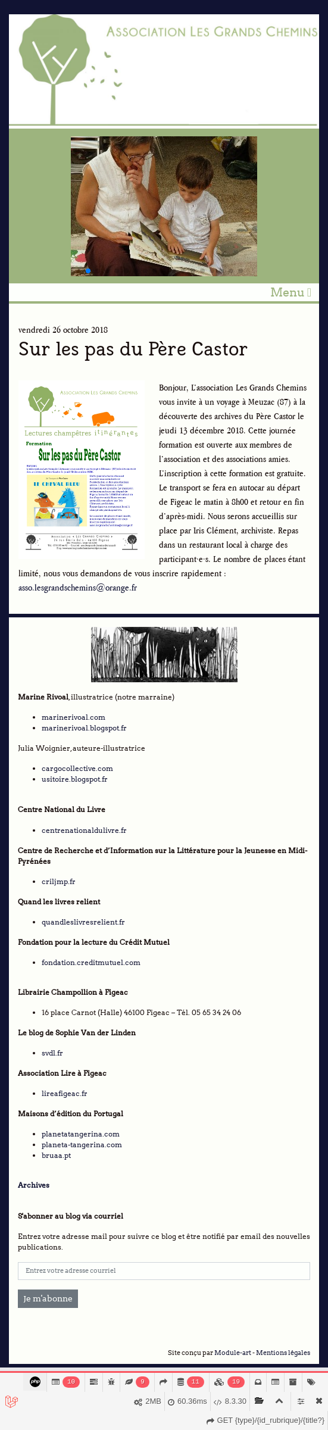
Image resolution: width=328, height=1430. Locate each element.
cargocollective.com (77, 768)
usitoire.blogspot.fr (75, 779)
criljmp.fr (59, 881)
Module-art (232, 1353)
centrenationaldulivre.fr (84, 830)
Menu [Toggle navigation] (290, 292)
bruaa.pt (56, 1155)
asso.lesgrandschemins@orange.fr (77, 587)
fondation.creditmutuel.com (91, 962)
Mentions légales (283, 1353)
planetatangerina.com (81, 1133)
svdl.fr (52, 1052)
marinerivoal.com (73, 717)
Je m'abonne (48, 1298)
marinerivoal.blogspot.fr (84, 727)
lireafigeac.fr (65, 1093)
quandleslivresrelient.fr (83, 921)
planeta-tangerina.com (82, 1144)
